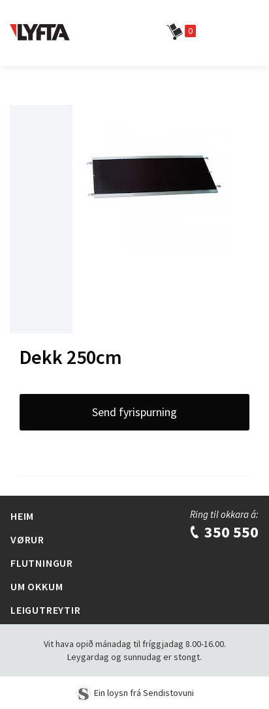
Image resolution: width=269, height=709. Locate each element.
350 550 (224, 532)
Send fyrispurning (134, 411)
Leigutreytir (45, 609)
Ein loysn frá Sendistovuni (134, 693)
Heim (22, 515)
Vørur (27, 539)
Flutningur (41, 562)
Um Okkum (36, 586)
